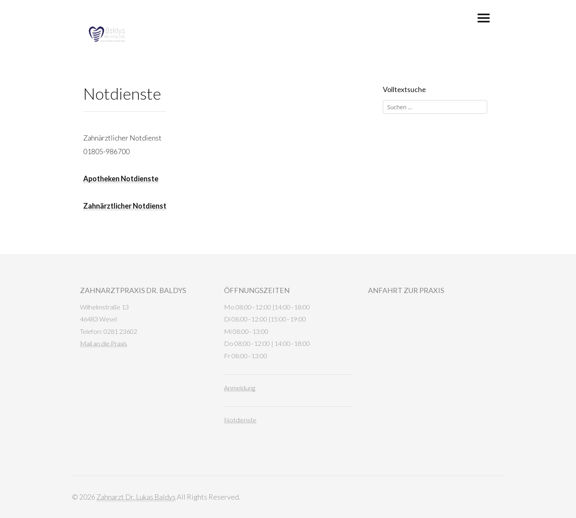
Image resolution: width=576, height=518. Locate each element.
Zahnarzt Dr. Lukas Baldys (136, 496)
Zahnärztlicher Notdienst (124, 205)
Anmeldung (239, 388)
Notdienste (240, 420)
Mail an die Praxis (103, 343)
